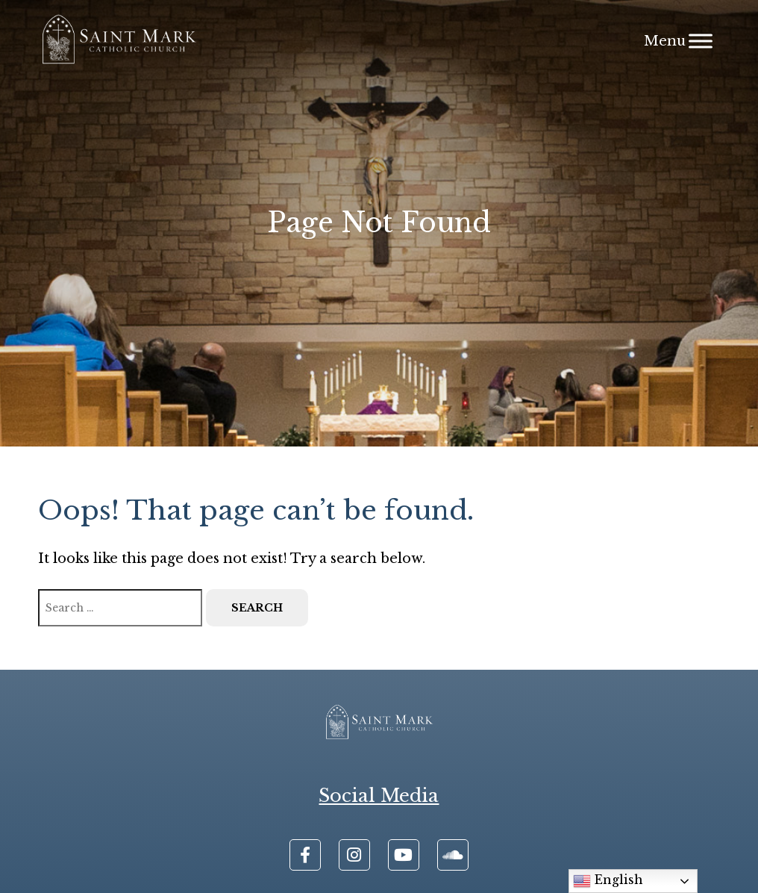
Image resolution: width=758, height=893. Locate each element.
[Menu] (700, 41)
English (608, 881)
